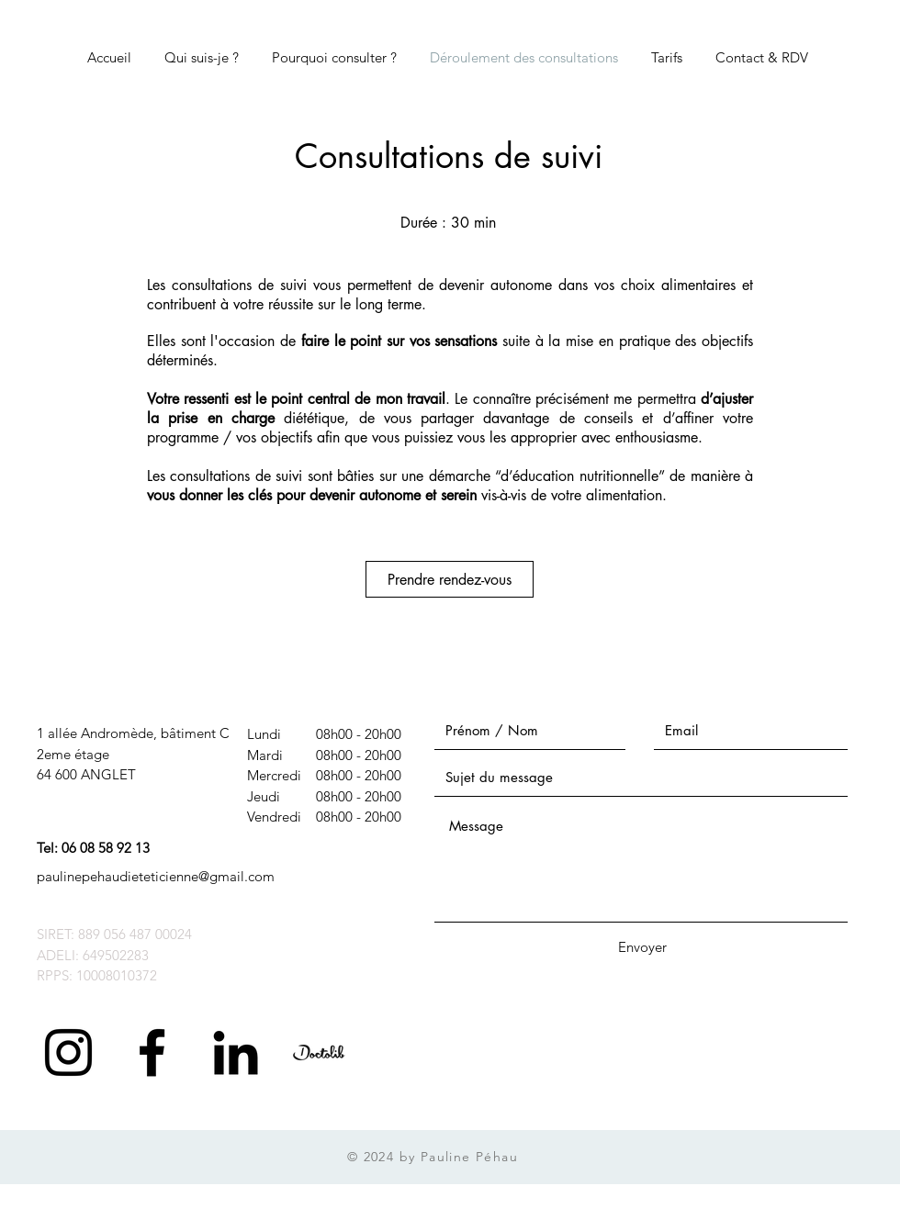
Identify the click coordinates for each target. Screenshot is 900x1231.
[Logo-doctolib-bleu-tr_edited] (319, 1052)
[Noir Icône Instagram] (68, 1052)
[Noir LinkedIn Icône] (235, 1052)
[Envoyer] (642, 946)
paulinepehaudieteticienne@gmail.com (156, 876)
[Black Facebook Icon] (152, 1052)
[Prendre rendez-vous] (450, 579)
